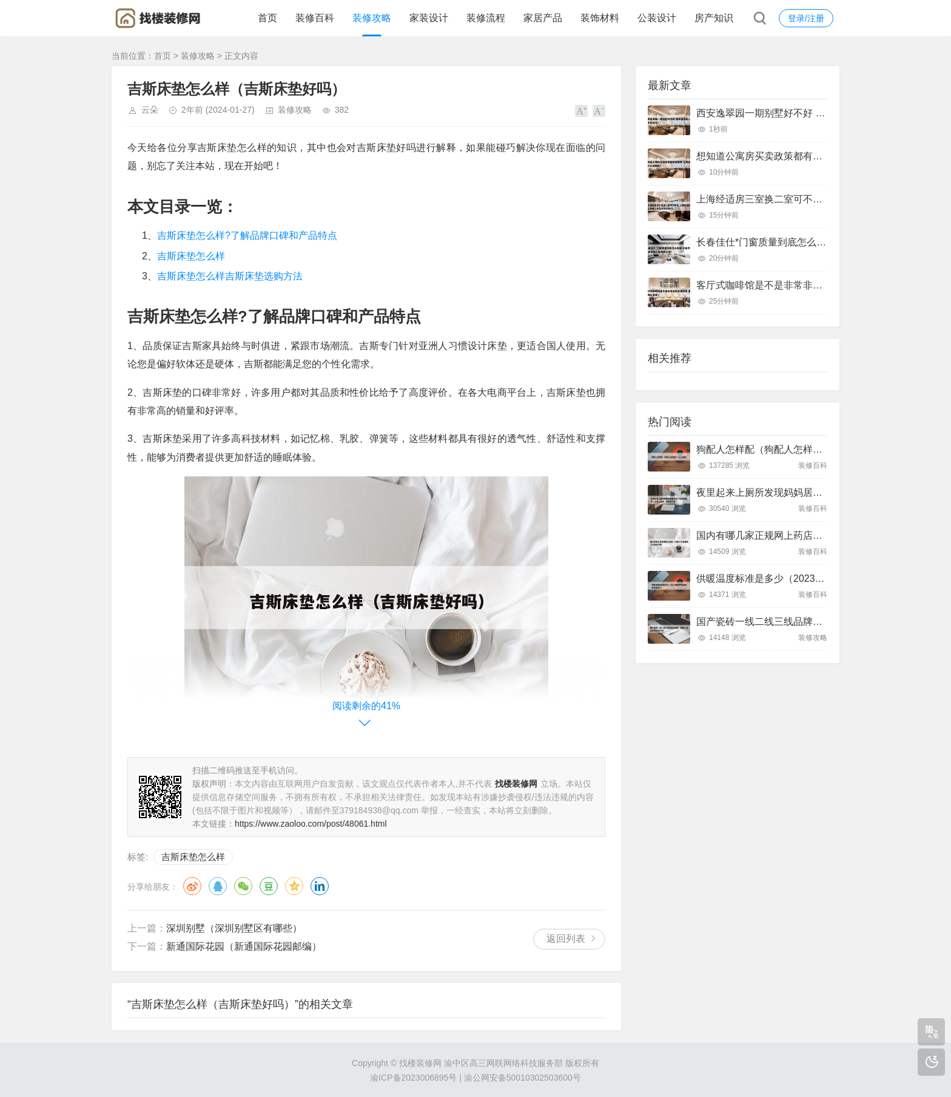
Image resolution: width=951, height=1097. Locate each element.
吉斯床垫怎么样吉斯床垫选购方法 (230, 276)
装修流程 (485, 18)
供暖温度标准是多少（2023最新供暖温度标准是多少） (814, 578)
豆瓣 (269, 886)
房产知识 (713, 18)
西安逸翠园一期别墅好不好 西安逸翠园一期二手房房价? (816, 113)
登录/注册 (806, 18)
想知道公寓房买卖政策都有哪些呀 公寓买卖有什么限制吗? (821, 156)
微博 (192, 886)
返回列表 (565, 938)
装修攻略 (371, 18)
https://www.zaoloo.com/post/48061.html (311, 824)
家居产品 (542, 18)
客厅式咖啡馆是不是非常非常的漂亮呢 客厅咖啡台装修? (816, 285)
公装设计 (656, 18)
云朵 (149, 110)
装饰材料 (599, 18)
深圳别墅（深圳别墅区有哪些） (234, 928)
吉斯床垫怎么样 (191, 256)
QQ (218, 886)
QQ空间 (294, 886)
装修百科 (314, 18)
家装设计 (428, 18)
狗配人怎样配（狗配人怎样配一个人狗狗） (788, 449)
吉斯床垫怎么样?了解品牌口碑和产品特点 (247, 235)
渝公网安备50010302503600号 (522, 1077)
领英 (320, 886)
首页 (267, 18)
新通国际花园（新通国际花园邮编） (243, 946)
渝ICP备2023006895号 (413, 1077)
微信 (243, 886)
